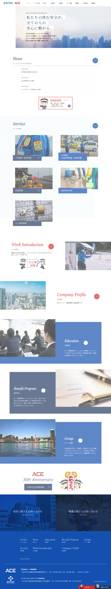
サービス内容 (37, 3)
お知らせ (45, 3)
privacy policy (25, 559)
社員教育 (53, 3)
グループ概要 (69, 3)
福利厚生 (61, 3)
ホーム (28, 3)
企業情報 (93, 3)
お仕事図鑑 (85, 3)
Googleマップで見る (83, 572)
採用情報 (77, 3)
